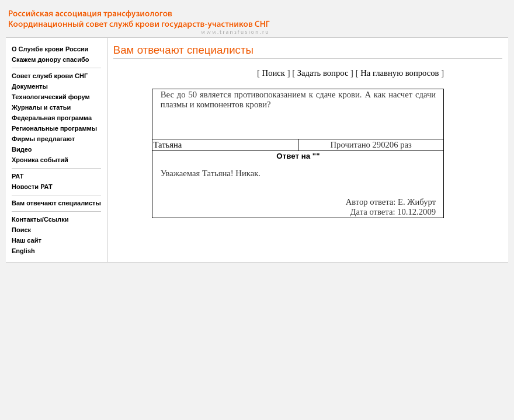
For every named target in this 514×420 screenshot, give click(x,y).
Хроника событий (40, 159)
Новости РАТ (32, 186)
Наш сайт (26, 240)
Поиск (21, 229)
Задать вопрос (323, 73)
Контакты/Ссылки (40, 219)
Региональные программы (54, 128)
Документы (30, 86)
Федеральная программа (52, 117)
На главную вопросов (399, 73)
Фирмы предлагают (43, 138)
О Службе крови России (50, 49)
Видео (22, 149)
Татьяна (167, 144)
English (23, 250)
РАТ (18, 176)
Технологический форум (51, 96)
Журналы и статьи (41, 107)
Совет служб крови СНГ (50, 75)
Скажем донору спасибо (50, 59)
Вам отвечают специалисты (56, 203)
